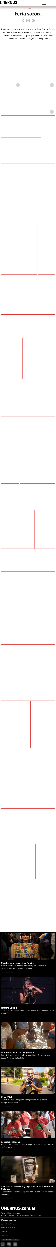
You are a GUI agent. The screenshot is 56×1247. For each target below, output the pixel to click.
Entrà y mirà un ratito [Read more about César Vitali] (7, 1106)
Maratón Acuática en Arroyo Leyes (18, 1052)
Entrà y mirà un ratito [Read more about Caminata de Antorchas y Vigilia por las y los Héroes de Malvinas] (7, 1198)
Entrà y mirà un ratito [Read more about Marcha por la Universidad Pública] (7, 972)
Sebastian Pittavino (10, 1142)
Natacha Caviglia (9, 1007)
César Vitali (6, 1097)
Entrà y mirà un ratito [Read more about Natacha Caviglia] (7, 1017)
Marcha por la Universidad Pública (17, 963)
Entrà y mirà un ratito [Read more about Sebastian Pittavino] (7, 1151)
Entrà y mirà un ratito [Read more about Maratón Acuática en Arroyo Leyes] (7, 1062)
